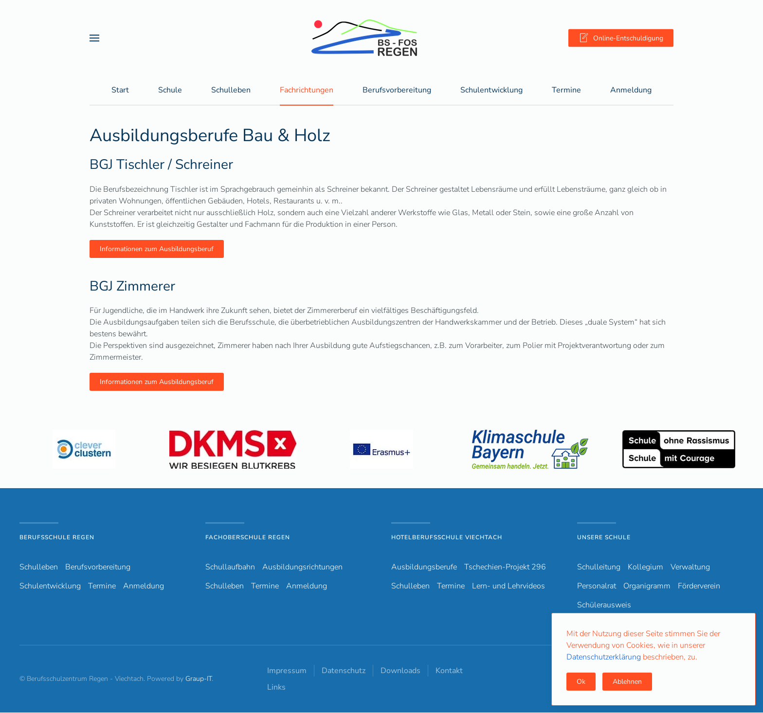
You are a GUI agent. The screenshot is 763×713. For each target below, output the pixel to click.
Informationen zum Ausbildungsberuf (157, 249)
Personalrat (596, 586)
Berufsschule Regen (56, 538)
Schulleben (231, 90)
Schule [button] (170, 90)
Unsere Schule (604, 538)
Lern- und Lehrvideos (508, 586)
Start (120, 90)
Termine (566, 90)
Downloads (400, 671)
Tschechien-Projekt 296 (505, 567)
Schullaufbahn (230, 567)
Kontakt (449, 671)
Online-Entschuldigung (621, 38)
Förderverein (699, 586)
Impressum (287, 671)
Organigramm (647, 586)
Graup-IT (198, 679)
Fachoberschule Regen (247, 538)
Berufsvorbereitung (97, 567)
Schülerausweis (604, 605)
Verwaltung (690, 567)
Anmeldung (631, 90)
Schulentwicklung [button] (491, 90)
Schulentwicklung (50, 586)
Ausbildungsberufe (424, 567)
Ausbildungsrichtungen (302, 567)
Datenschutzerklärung (604, 657)
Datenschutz (343, 671)
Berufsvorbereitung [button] (397, 90)
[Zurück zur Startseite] (381, 37)
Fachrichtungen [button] (306, 90)
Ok (581, 681)
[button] (94, 37)
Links (276, 687)
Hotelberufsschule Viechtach (446, 538)
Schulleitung (598, 567)
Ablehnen (627, 681)
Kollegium (645, 567)
